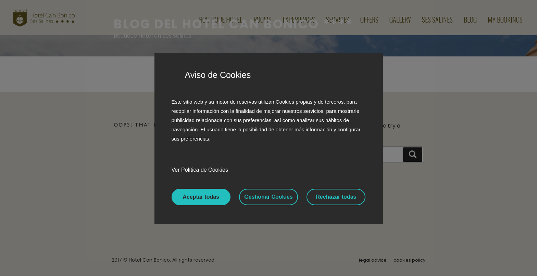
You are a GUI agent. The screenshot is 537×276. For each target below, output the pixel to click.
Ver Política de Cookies (200, 170)
